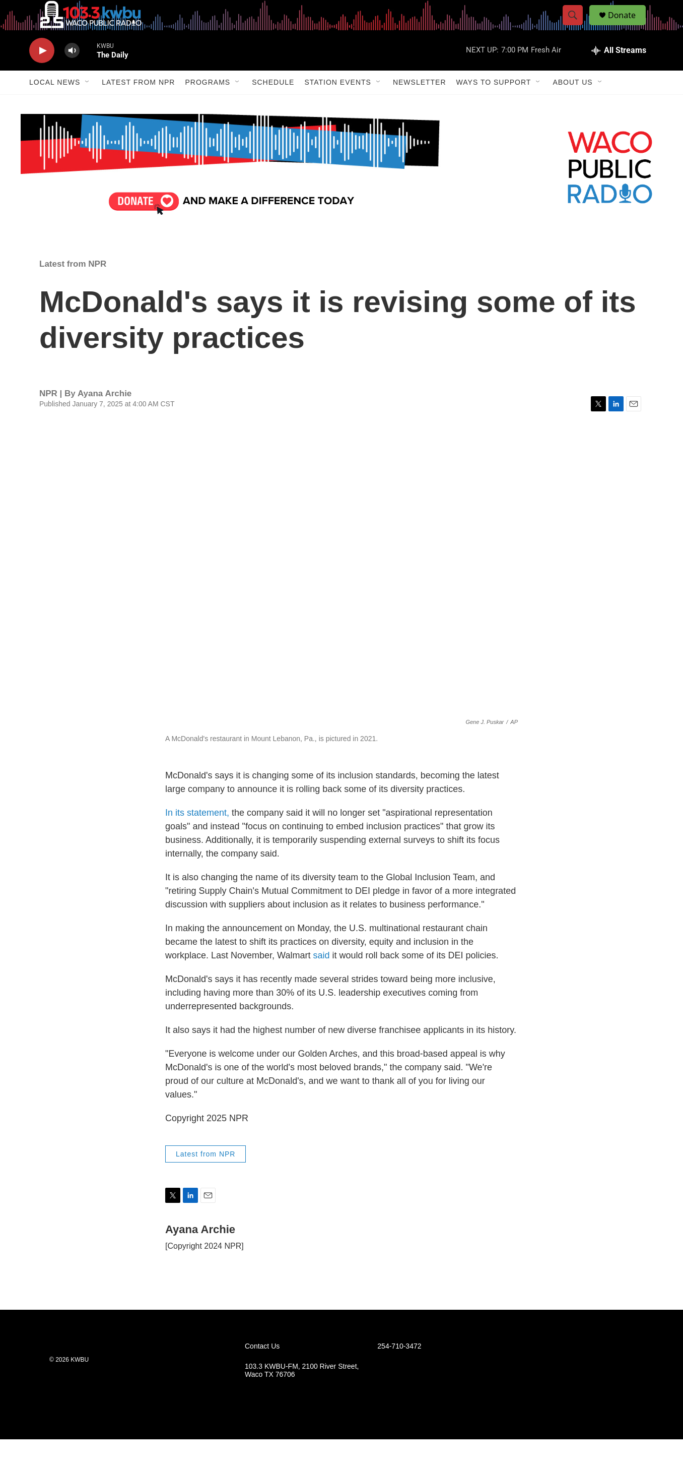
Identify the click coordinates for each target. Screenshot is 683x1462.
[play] (42, 73)
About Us (572, 105)
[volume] (72, 73)
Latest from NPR (138, 105)
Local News (54, 105)
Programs (207, 105)
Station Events (337, 105)
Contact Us (262, 1369)
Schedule (273, 105)
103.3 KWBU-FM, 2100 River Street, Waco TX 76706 (302, 1393)
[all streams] (619, 73)
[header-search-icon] (577, 27)
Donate (628, 26)
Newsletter (419, 105)
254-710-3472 (399, 1369)
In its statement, (198, 835)
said (321, 978)
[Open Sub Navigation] (88, 105)
